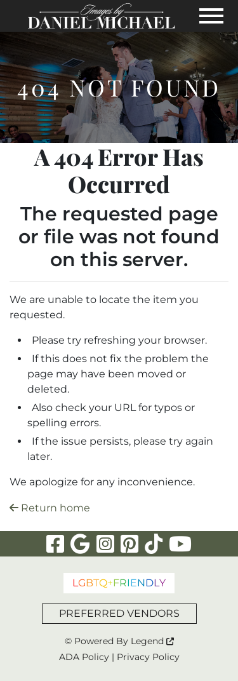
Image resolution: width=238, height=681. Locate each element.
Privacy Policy (148, 657)
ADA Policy (84, 657)
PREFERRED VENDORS (119, 613)
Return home (50, 508)
